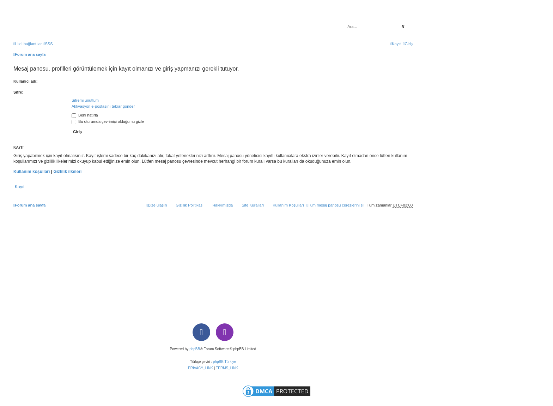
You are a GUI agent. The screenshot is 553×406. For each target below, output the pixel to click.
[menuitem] (48, 44)
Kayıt (19, 186)
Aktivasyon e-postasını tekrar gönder (103, 106)
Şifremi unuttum (85, 100)
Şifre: (18, 92)
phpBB (194, 349)
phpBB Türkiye (224, 362)
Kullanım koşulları (31, 171)
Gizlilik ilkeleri (67, 171)
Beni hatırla (85, 115)
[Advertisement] (213, 264)
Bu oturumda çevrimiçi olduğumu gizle (108, 121)
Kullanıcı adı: (25, 81)
